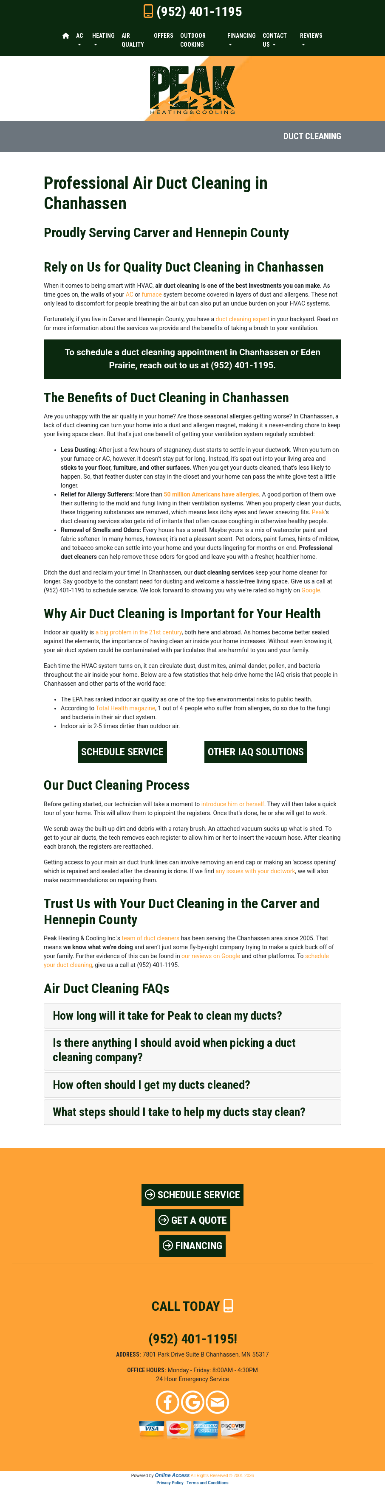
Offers (163, 35)
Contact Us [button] (275, 40)
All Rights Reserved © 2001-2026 (222, 1475)
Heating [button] (103, 35)
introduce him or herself (232, 804)
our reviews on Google (210, 956)
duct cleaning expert (242, 319)
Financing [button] (241, 35)
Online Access (172, 1475)
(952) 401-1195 (199, 11)
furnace (152, 294)
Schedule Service (122, 752)
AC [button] (79, 35)
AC (129, 294)
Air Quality (133, 40)
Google (310, 590)
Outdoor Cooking (193, 40)
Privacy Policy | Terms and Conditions (192, 1482)
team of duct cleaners (151, 938)
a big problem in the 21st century (139, 632)
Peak (318, 512)
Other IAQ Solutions (256, 752)
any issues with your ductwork (255, 871)
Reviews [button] (311, 35)
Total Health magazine (125, 708)
